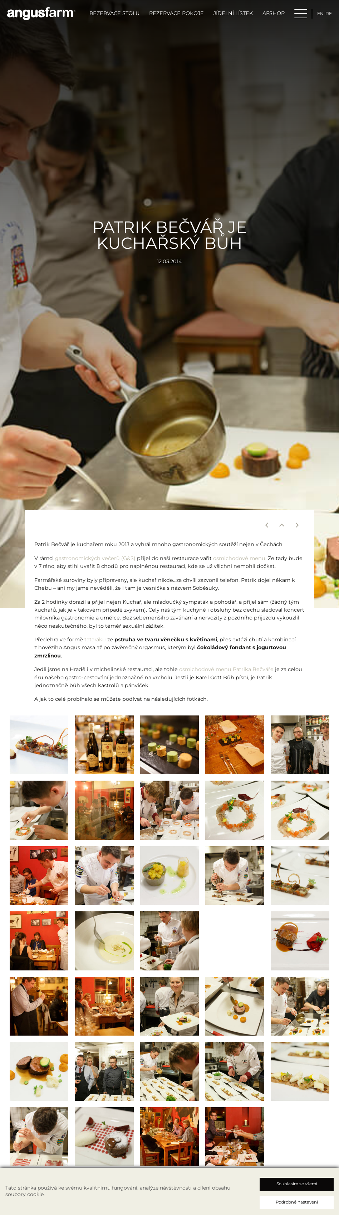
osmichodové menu (239, 560)
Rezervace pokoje (171, 15)
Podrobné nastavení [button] (297, 1202)
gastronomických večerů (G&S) (95, 560)
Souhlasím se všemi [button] (296, 1183)
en (316, 15)
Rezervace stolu (109, 15)
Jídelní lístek (227, 15)
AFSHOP (268, 15)
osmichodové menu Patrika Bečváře (226, 671)
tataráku (95, 641)
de (325, 15)
